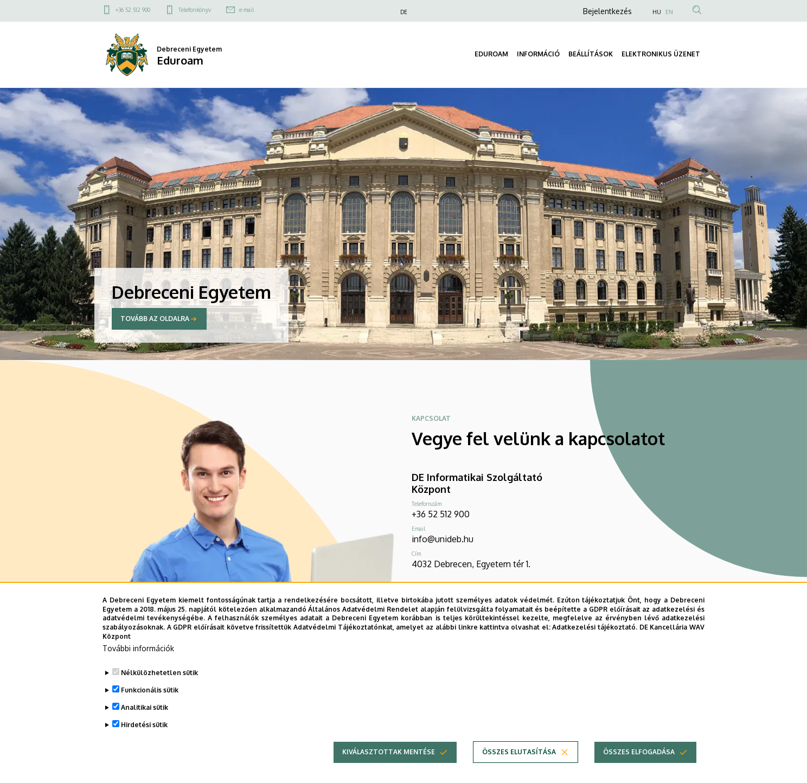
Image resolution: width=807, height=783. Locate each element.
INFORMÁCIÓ (538, 54)
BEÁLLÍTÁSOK (590, 54)
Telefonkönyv (194, 10)
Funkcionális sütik (149, 708)
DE (403, 12)
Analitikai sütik (144, 725)
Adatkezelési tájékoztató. (594, 645)
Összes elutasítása (519, 770)
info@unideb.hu (442, 539)
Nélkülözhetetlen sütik (159, 690)
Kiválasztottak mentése (388, 770)
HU (656, 12)
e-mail (246, 10)
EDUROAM (491, 54)
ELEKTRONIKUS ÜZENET (661, 54)
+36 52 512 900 (133, 10)
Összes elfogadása (639, 770)
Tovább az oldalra (154, 319)
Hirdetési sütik (144, 743)
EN (669, 12)
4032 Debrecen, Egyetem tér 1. (471, 564)
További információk (138, 666)
